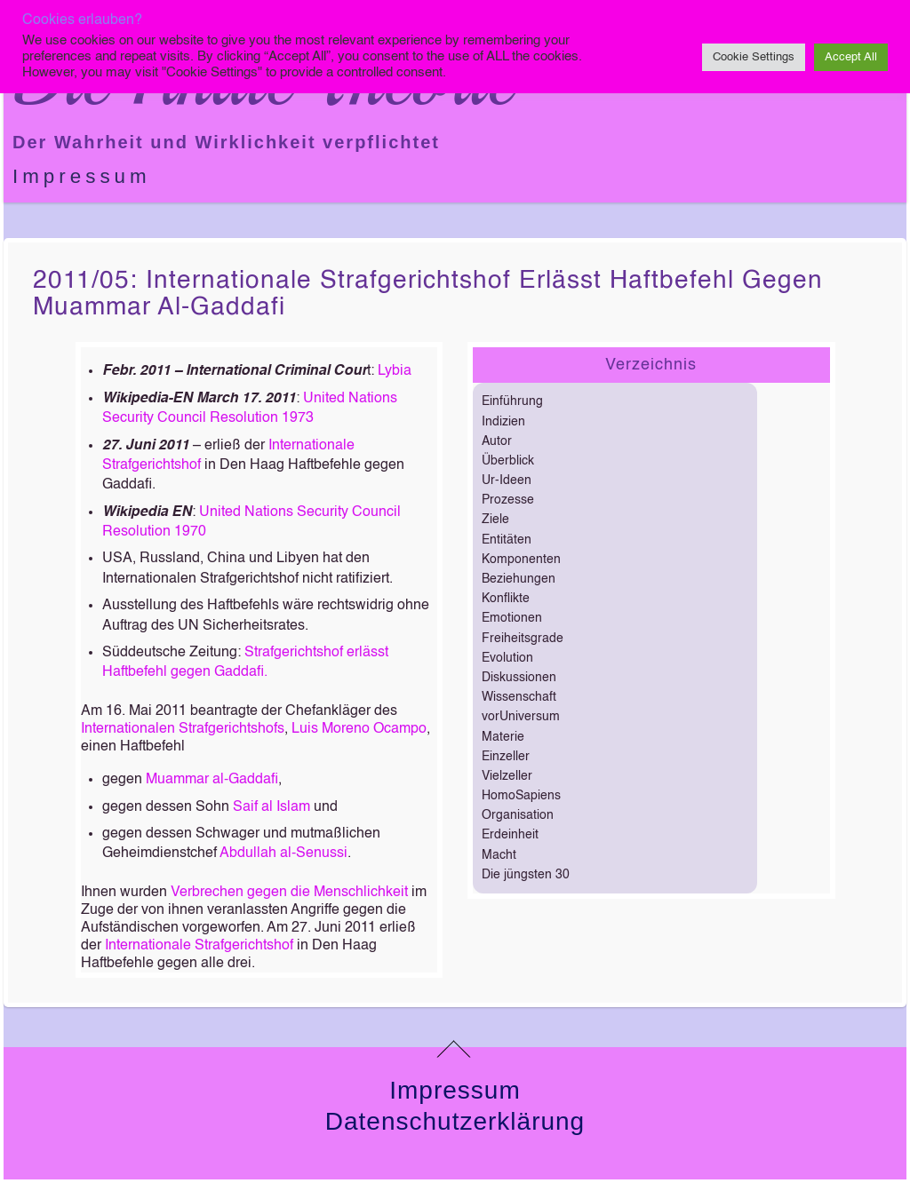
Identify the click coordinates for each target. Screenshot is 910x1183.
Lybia (394, 371)
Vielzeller (507, 776)
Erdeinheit (510, 835)
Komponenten (521, 559)
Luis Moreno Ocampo (359, 729)
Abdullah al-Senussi (283, 853)
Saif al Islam (271, 807)
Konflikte (506, 598)
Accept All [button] (851, 57)
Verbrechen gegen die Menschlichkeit (289, 892)
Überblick (508, 461)
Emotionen (512, 618)
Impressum (81, 176)
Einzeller (506, 756)
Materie (503, 737)
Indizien (503, 422)
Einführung (512, 401)
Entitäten (506, 540)
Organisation (518, 815)
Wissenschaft (519, 697)
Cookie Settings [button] (753, 57)
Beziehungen (518, 579)
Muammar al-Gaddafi (212, 780)
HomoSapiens (521, 796)
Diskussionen (519, 677)
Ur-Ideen (506, 480)
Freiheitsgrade (522, 638)
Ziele (495, 519)
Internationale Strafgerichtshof (199, 946)
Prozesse (508, 500)
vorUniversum (521, 717)
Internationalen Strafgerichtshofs (182, 729)
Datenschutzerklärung (455, 1121)
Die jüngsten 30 (526, 875)
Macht (499, 855)
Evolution (507, 658)
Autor (497, 441)
